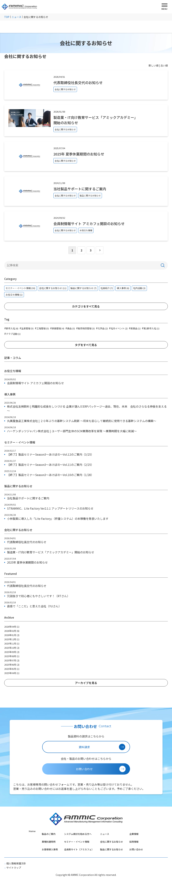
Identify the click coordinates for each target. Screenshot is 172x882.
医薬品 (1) (135, 328)
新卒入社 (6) (11, 328)
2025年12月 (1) (11, 639)
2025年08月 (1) (11, 656)
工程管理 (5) (42, 328)
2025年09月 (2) (11, 652)
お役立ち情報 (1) (14, 294)
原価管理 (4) (57, 328)
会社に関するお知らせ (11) (52, 288)
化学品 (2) (102, 328)
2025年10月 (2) (11, 647)
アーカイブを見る (86, 683)
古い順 (164, 65)
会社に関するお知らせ (111, 841)
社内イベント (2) (118, 328)
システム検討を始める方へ (78, 834)
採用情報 (133, 841)
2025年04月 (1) (11, 673)
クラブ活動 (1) (12, 333)
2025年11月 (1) (11, 643)
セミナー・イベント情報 (76, 841)
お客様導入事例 (50, 849)
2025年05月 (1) (11, 668)
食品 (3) (70, 328)
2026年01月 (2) (11, 635)
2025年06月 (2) (11, 664)
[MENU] (164, 7)
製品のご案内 (49, 834)
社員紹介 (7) (106, 288)
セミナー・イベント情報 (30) (20, 288)
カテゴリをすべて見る (86, 306)
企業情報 (133, 834)
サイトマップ (13, 867)
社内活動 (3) (139, 288)
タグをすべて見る (86, 345)
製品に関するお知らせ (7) (83, 288)
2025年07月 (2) (11, 660)
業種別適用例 (49, 841)
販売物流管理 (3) (85, 328)
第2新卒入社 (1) (150, 328)
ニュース (104, 834)
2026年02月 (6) (11, 630)
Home (32, 831)
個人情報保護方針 (16, 863)
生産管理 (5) (27, 328)
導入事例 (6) (123, 288)
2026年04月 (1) (11, 626)
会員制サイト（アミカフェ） (79, 849)
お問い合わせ (136, 849)
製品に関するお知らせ (111, 849)
